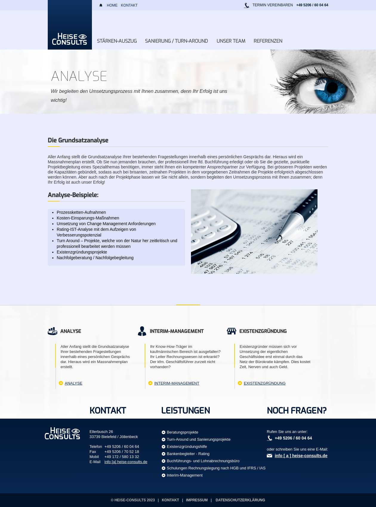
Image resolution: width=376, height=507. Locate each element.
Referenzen (268, 41)
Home (112, 5)
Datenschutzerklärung (240, 500)
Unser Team (231, 41)
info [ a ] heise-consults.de (301, 455)
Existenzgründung (265, 383)
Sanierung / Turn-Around (176, 41)
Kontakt (129, 5)
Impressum (197, 500)
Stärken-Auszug (117, 41)
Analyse (73, 383)
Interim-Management (176, 383)
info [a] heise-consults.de (125, 462)
